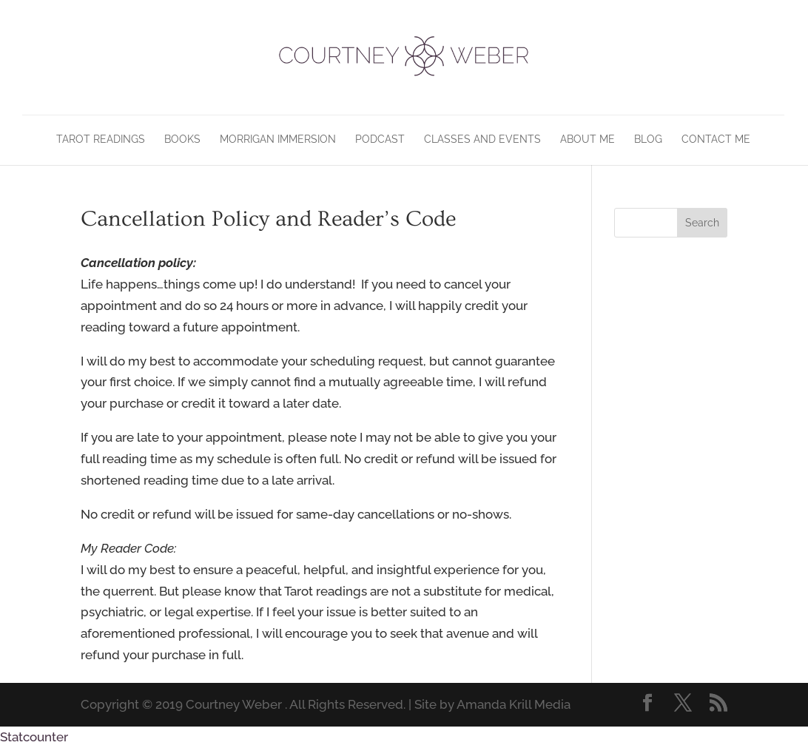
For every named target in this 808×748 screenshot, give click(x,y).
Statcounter (34, 737)
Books (182, 139)
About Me (587, 139)
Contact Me (715, 139)
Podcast (380, 139)
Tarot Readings (100, 139)
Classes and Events (482, 139)
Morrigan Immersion (278, 139)
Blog (648, 139)
